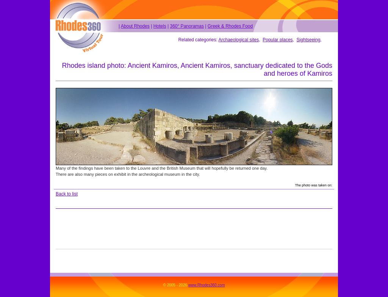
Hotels (159, 26)
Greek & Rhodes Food (230, 26)
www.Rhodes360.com (206, 285)
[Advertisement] (194, 229)
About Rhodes (135, 26)
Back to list (67, 194)
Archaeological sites (238, 39)
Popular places (278, 39)
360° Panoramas (187, 26)
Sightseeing (309, 39)
